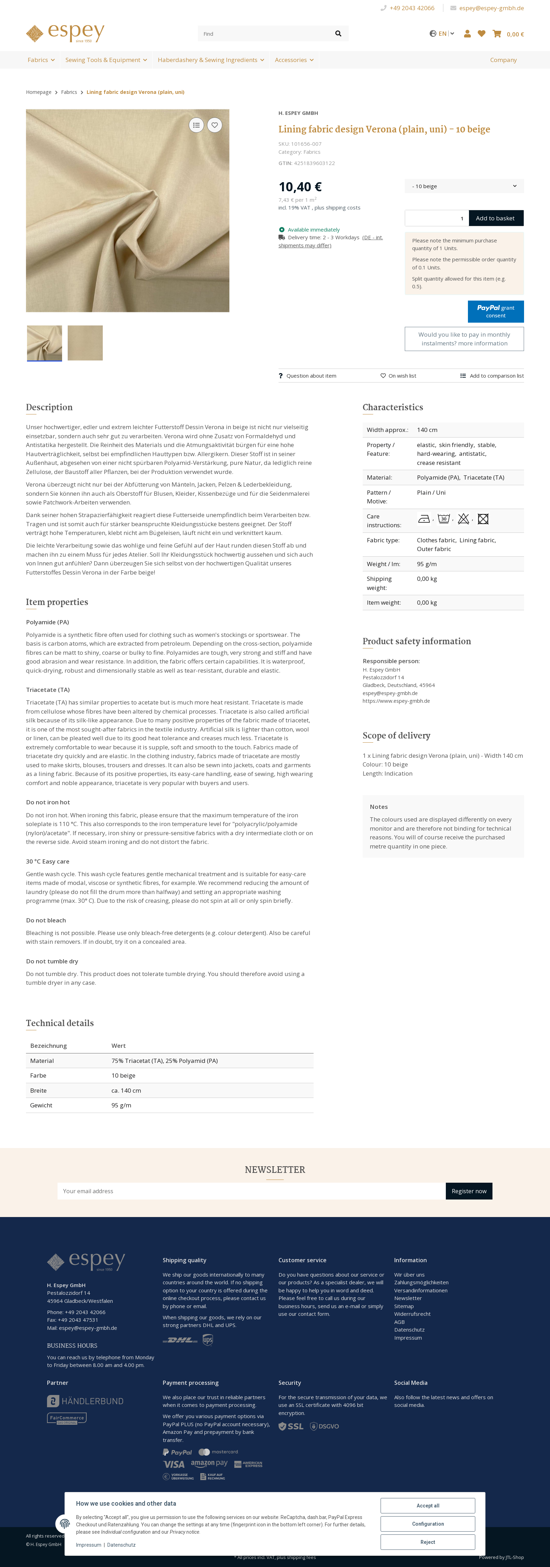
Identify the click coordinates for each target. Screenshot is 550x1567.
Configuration (428, 1524)
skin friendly (456, 445)
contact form (313, 1313)
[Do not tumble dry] (483, 519)
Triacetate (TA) (483, 477)
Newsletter (408, 1297)
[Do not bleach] (464, 519)
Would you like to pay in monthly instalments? (464, 339)
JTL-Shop (515, 1557)
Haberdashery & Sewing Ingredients (207, 60)
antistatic (472, 453)
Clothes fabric (436, 540)
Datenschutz (409, 1329)
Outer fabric (434, 549)
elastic (426, 445)
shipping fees (301, 1557)
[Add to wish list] (214, 125)
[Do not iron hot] (425, 519)
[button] (467, 33)
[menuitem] (504, 60)
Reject (428, 1542)
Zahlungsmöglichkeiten (421, 1282)
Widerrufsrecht (412, 1313)
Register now (469, 1191)
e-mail (352, 1306)
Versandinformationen (421, 1290)
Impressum (408, 1337)
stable (486, 445)
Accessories (291, 60)
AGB (399, 1321)
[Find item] (338, 33)
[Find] (263, 33)
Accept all (428, 1505)
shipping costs (343, 207)
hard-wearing (436, 453)
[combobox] (464, 186)
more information (483, 343)
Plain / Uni (431, 492)
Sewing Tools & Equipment (103, 60)
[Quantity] (437, 218)
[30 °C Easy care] (445, 519)
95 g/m (427, 564)
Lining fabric (477, 540)
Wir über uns (409, 1274)
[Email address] (252, 1191)
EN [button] (447, 33)
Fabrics (38, 60)
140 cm (427, 430)
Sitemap (404, 1306)
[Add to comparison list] (196, 125)
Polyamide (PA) (438, 477)
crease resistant (439, 463)
